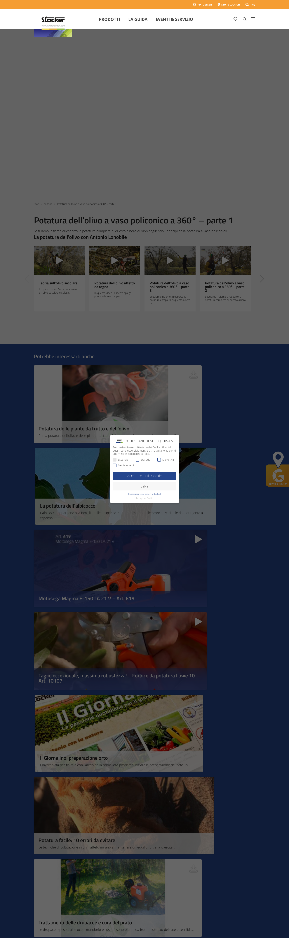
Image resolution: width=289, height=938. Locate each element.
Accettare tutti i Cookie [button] (144, 476)
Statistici (143, 459)
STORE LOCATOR (230, 4)
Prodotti (109, 19)
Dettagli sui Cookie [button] (144, 498)
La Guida (137, 19)
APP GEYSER (205, 4)
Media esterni (123, 465)
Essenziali (121, 459)
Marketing (165, 459)
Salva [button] (144, 486)
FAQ (253, 4)
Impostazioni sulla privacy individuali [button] (144, 494)
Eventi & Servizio (174, 19)
